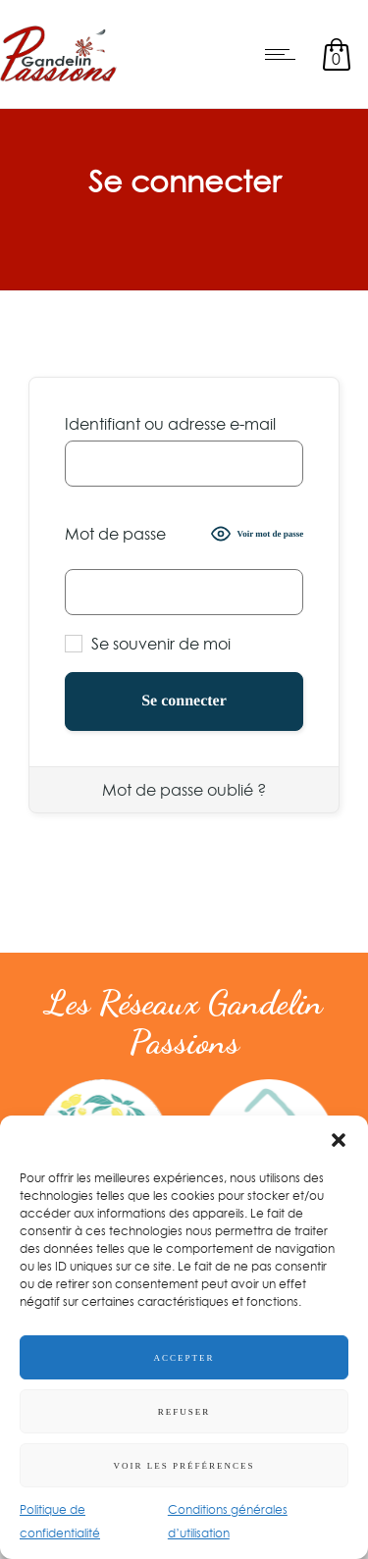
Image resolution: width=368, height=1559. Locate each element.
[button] (338, 1140)
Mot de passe (115, 534)
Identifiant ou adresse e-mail (170, 424)
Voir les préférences (183, 1466)
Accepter (183, 1358)
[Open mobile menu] (284, 54)
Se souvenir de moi (148, 643)
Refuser (184, 1412)
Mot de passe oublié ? (184, 790)
